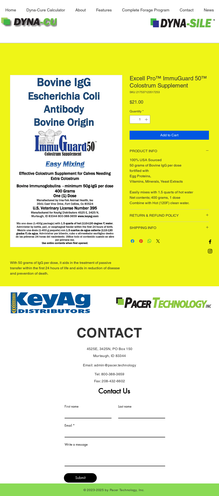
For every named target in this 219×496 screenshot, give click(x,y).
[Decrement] (133, 119)
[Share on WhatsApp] (149, 241)
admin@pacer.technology (115, 365)
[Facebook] (210, 242)
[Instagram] (210, 251)
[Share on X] (158, 241)
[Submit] (80, 478)
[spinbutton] (140, 119)
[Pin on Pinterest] (141, 241)
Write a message (76, 444)
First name (71, 406)
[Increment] (147, 119)
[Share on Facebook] (132, 241)
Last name (124, 406)
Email (68, 425)
